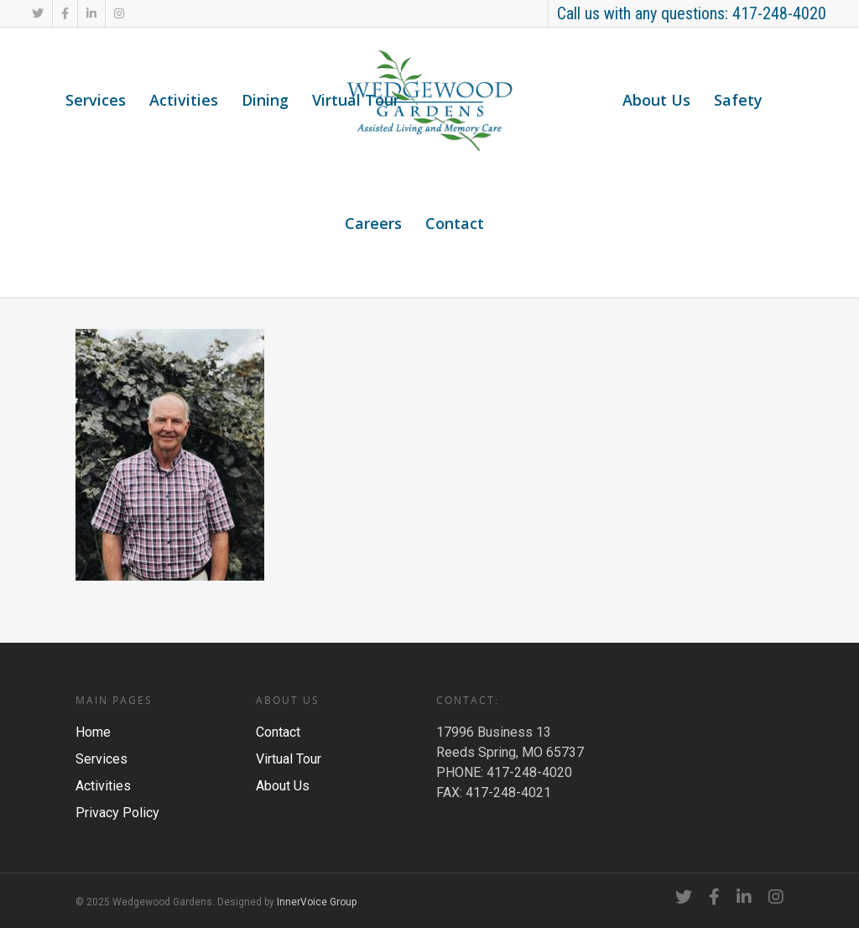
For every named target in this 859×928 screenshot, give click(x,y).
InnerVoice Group (317, 902)
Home (93, 732)
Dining (265, 100)
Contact (454, 223)
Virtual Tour (355, 100)
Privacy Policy (117, 813)
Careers (373, 223)
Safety (738, 100)
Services (95, 100)
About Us (656, 100)
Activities (183, 100)
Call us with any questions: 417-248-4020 (691, 13)
